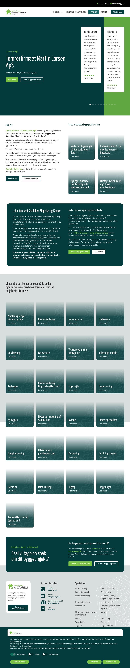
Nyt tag (78, 618)
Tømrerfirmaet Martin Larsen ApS (21, 130)
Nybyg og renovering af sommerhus (85, 613)
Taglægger (105, 622)
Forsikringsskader (83, 592)
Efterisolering (81, 588)
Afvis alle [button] (94, 662)
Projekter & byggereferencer (76, 12)
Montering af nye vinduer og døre (111, 607)
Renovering (105, 618)
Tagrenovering (107, 625)
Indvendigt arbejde (83, 602)
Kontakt (104, 12)
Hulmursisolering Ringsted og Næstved (110, 597)
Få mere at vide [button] (20, 662)
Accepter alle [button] (111, 662)
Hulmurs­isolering (82, 595)
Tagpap (78, 625)
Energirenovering (108, 588)
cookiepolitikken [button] (16, 641)
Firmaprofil (93, 12)
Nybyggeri (105, 612)
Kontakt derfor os (14, 169)
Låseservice (80, 605)
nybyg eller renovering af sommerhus (91, 233)
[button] (90, 104)
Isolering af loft (107, 602)
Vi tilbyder (58, 12)
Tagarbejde (80, 622)
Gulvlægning (106, 592)
